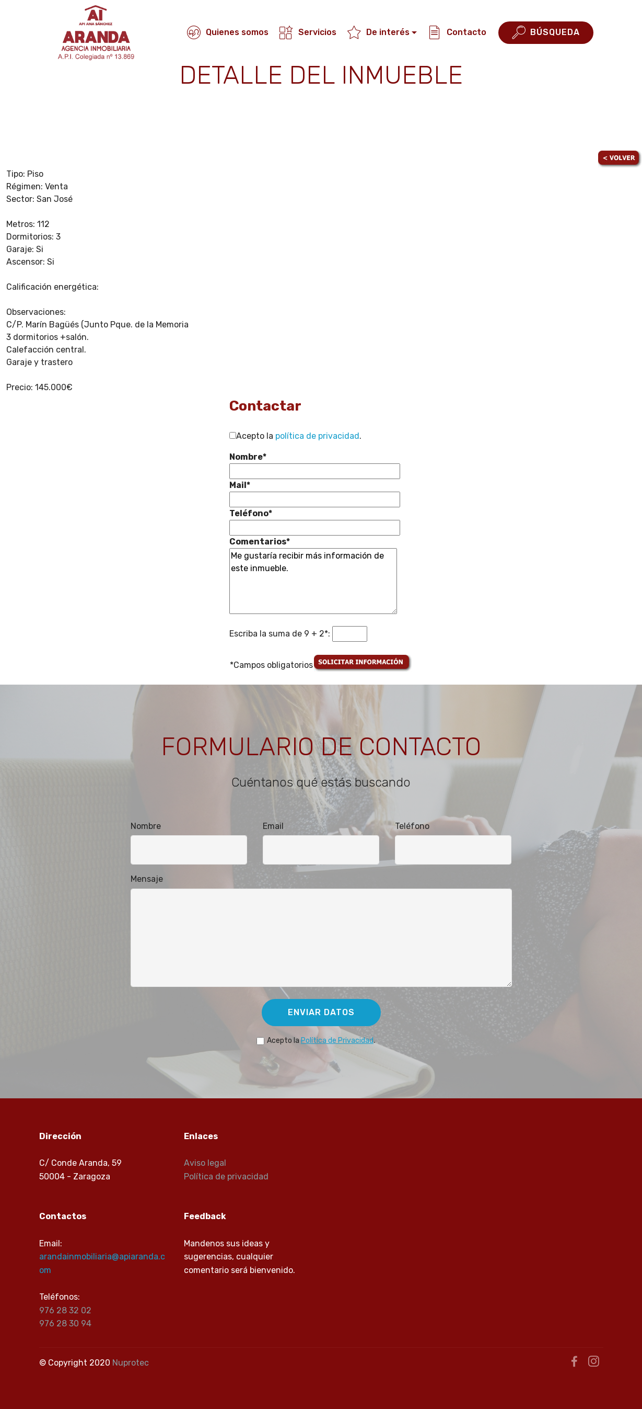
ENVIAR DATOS (321, 1012)
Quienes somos (228, 32)
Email (273, 826)
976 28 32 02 (65, 1310)
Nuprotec (130, 1363)
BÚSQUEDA (546, 33)
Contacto (457, 32)
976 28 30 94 (65, 1323)
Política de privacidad (226, 1176)
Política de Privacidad (337, 1040)
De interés (378, 32)
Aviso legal (205, 1163)
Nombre (146, 826)
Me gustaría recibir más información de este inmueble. (313, 581)
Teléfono (412, 826)
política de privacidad (317, 436)
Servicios (307, 32)
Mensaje (147, 879)
